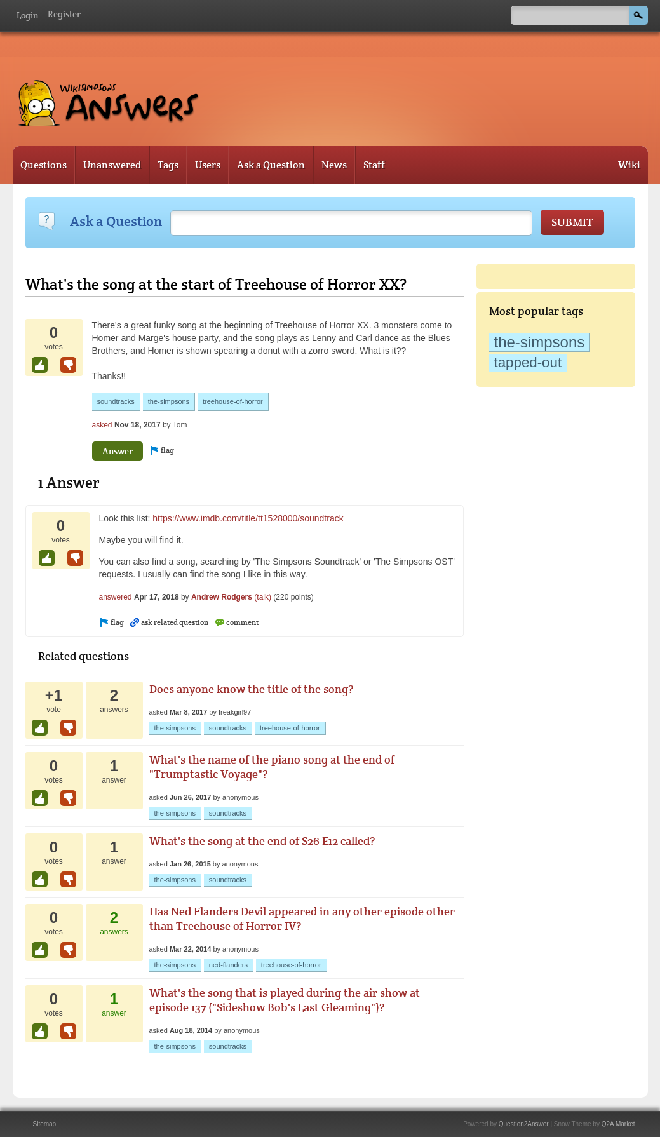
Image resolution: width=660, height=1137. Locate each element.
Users (207, 165)
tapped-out (528, 362)
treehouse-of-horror (233, 401)
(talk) (262, 597)
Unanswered (112, 165)
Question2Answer (524, 1123)
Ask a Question (271, 165)
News (334, 165)
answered (115, 597)
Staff (374, 165)
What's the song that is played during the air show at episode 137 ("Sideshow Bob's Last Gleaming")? (284, 999)
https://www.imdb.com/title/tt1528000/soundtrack (247, 518)
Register (64, 14)
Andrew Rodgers (221, 597)
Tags (168, 165)
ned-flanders (228, 965)
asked (102, 424)
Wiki (629, 165)
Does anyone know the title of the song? (251, 689)
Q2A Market (618, 1123)
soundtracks (116, 401)
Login (27, 15)
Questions (43, 165)
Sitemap (45, 1123)
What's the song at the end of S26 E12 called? (262, 840)
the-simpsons (539, 342)
